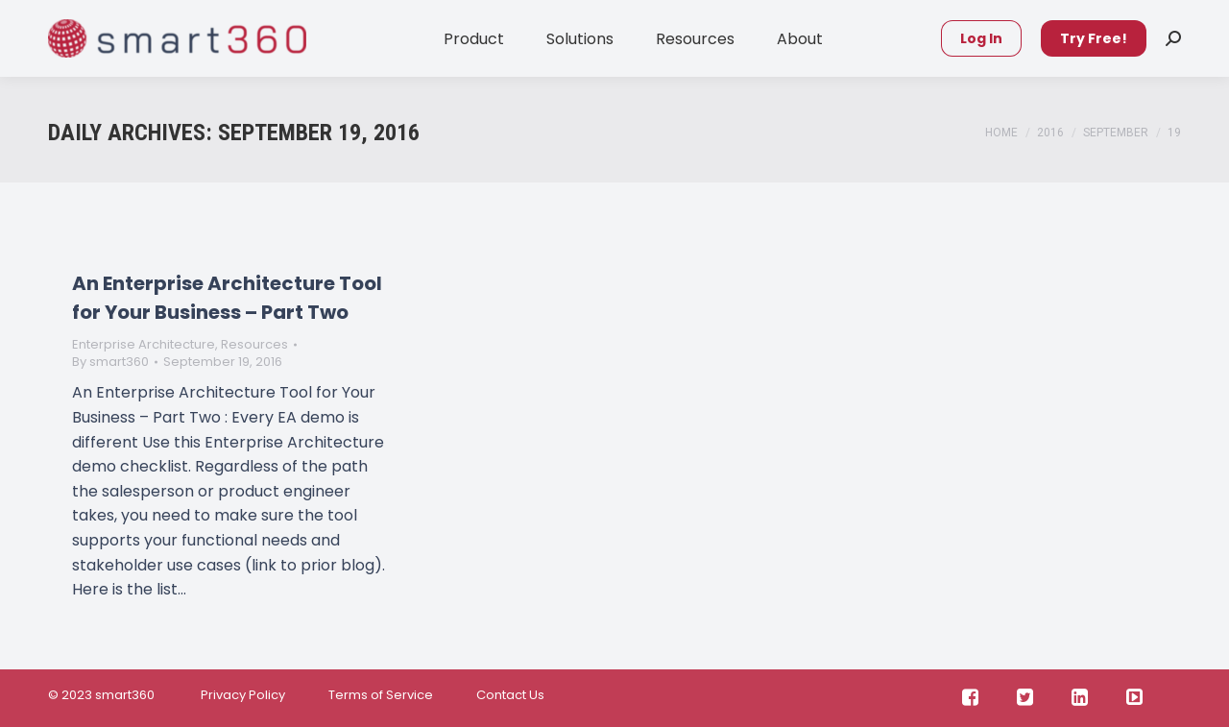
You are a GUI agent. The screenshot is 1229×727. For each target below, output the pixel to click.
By (110, 362)
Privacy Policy (241, 695)
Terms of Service (380, 695)
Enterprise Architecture (143, 344)
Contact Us (510, 695)
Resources (254, 344)
